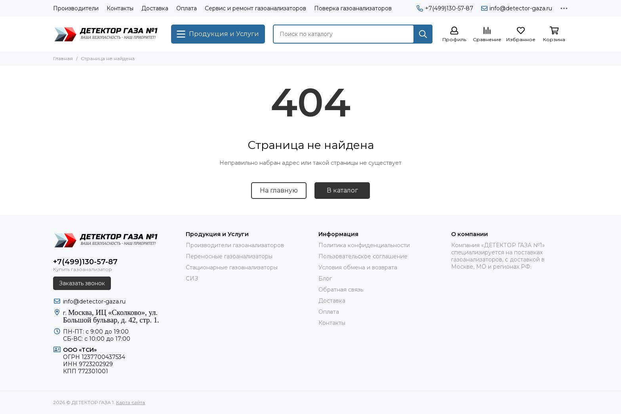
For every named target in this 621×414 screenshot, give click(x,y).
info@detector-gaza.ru (516, 8)
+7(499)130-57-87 (445, 8)
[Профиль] (454, 35)
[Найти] (422, 34)
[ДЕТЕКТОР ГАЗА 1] (108, 34)
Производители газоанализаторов (235, 245)
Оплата (186, 8)
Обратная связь (340, 289)
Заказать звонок (82, 283)
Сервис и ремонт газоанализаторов (255, 8)
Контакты (120, 8)
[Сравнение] (487, 35)
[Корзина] (554, 35)
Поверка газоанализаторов (353, 8)
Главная (63, 58)
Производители (76, 8)
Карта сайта (130, 402)
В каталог (342, 190)
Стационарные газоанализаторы (232, 267)
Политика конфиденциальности (364, 245)
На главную (279, 190)
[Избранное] (520, 35)
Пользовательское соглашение (363, 256)
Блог (325, 278)
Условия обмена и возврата (357, 267)
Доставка (154, 8)
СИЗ (192, 278)
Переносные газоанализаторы (229, 256)
